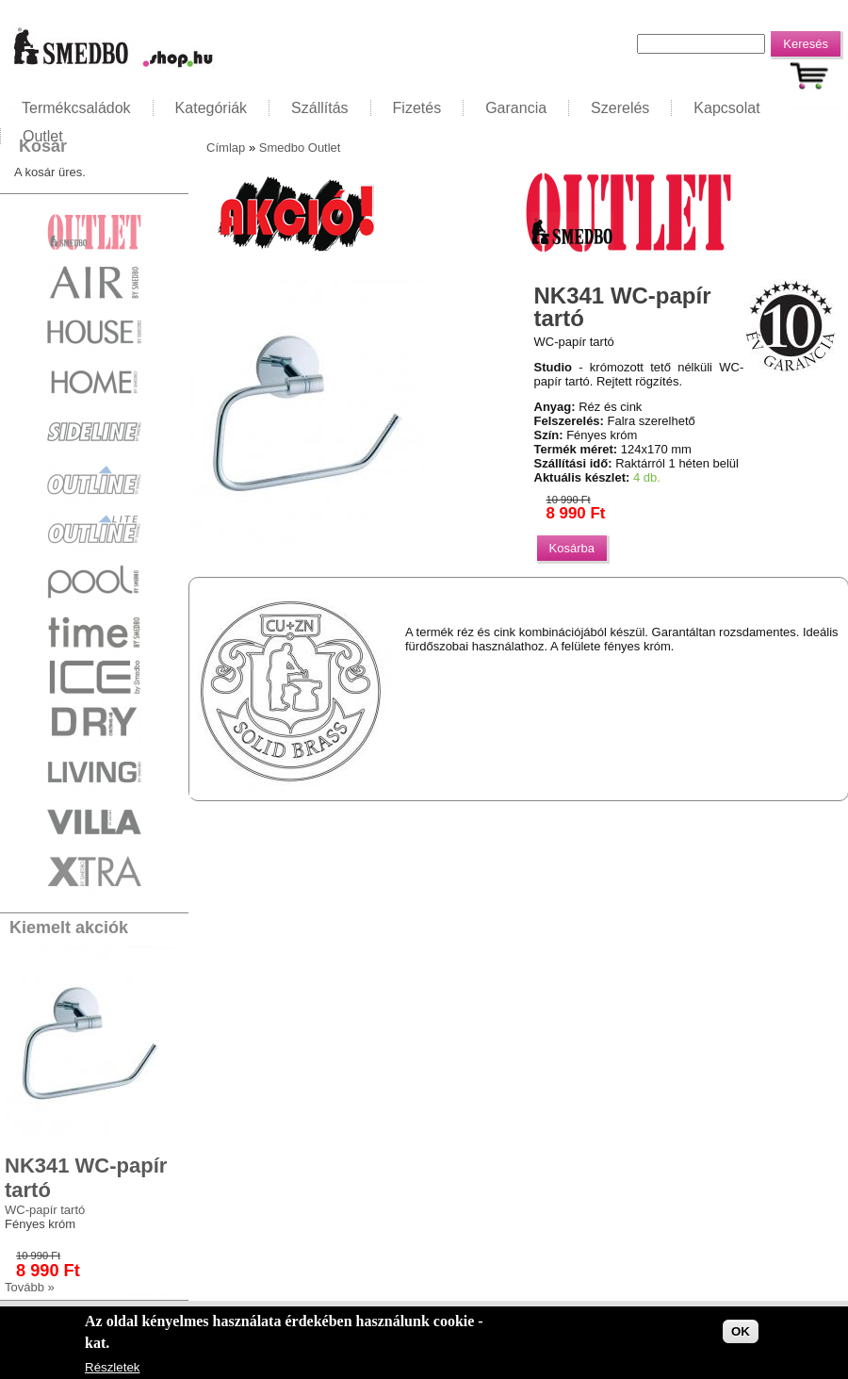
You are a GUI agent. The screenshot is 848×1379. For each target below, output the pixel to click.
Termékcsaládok (76, 108)
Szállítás (319, 108)
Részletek (112, 1367)
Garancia (515, 108)
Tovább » (30, 1287)
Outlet (43, 136)
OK (740, 1331)
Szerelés (620, 108)
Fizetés (417, 108)
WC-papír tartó (45, 1210)
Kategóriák (211, 108)
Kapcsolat (726, 108)
